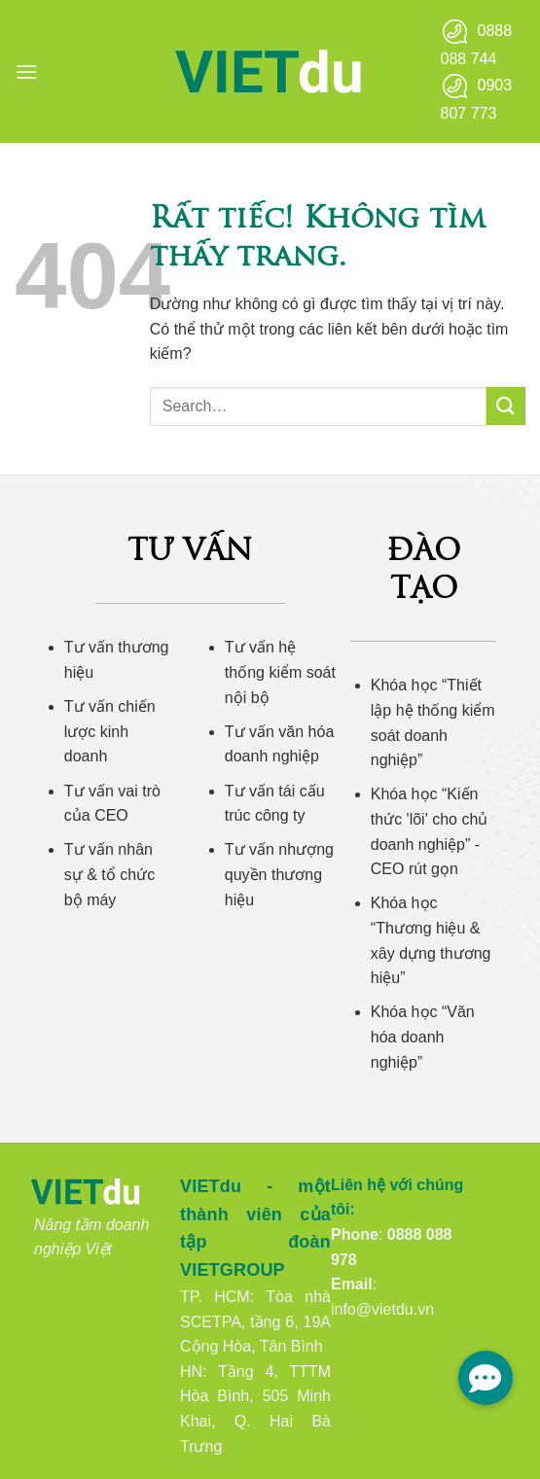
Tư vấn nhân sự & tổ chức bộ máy (109, 874)
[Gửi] (505, 406)
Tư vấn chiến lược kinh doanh (110, 731)
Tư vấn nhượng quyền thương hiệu (279, 874)
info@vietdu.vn (382, 1309)
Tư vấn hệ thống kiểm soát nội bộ (280, 672)
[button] (26, 71)
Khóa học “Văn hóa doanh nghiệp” (423, 1037)
